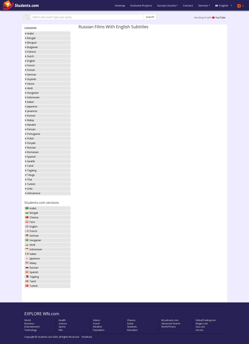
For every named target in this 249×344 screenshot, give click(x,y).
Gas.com (200, 326)
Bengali (30, 38)
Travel (96, 323)
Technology (30, 330)
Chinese (30, 51)
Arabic (29, 33)
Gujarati (30, 79)
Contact (188, 5)
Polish (29, 138)
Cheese (131, 320)
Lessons (30, 28)
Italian (29, 102)
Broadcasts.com (169, 320)
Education (132, 330)
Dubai (130, 323)
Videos (96, 320)
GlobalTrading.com (206, 320)
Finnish (30, 70)
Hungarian (32, 92)
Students (132, 326)
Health (62, 320)
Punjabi (30, 143)
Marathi (30, 124)
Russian (30, 147)
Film (61, 330)
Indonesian (32, 97)
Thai (28, 179)
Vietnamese (32, 193)
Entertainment (32, 326)
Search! (150, 17)
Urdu (28, 188)
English (222, 5)
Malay (29, 120)
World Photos (168, 326)
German (30, 74)
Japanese (31, 106)
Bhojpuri (31, 42)
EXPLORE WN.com (41, 313)
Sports (62, 326)
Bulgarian (31, 47)
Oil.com (199, 330)
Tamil (29, 165)
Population (98, 330)
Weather (97, 326)
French (30, 65)
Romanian (32, 152)
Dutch (29, 56)
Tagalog (30, 170)
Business (29, 323)
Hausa (29, 83)
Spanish (30, 156)
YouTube (218, 17)
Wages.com (202, 323)
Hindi (29, 88)
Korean (30, 115)
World (27, 320)
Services (203, 5)
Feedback (87, 336)
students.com (45, 336)
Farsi (30, 222)
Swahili (30, 161)
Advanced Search (170, 323)
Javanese (31, 111)
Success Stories (166, 5)
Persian (30, 129)
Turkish (30, 184)
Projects (141, 5)
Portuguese (32, 133)
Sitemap (120, 5)
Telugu (30, 175)
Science (63, 323)
